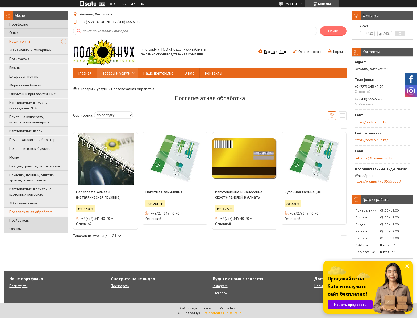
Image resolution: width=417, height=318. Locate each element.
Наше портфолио (158, 73)
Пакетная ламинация (163, 192)
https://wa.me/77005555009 (378, 181)
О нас (13, 32)
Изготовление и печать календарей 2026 (28, 105)
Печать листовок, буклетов (30, 148)
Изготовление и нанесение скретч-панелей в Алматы (238, 194)
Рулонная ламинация (303, 192)
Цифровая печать (23, 76)
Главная (84, 73)
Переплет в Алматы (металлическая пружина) (98, 194)
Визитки (15, 67)
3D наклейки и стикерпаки (30, 50)
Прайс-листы (19, 220)
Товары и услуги (116, 73)
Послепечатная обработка (30, 211)
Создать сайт (118, 4)
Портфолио (18, 24)
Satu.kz (231, 308)
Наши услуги (19, 41)
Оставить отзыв (310, 51)
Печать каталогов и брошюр (32, 139)
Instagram (220, 286)
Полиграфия (19, 58)
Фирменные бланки (25, 85)
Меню (14, 157)
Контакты (213, 73)
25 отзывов (293, 4)
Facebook (220, 293)
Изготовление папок (25, 131)
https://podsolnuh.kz (371, 122)
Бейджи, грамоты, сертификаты (34, 166)
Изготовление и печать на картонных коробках (30, 192)
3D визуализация (23, 203)
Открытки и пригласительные (32, 94)
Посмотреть (18, 286)
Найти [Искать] (333, 31)
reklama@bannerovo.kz (374, 158)
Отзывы (15, 228)
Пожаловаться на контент (221, 313)
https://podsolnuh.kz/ (371, 140)
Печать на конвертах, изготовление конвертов (29, 119)
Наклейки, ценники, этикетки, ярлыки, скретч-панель (32, 177)
